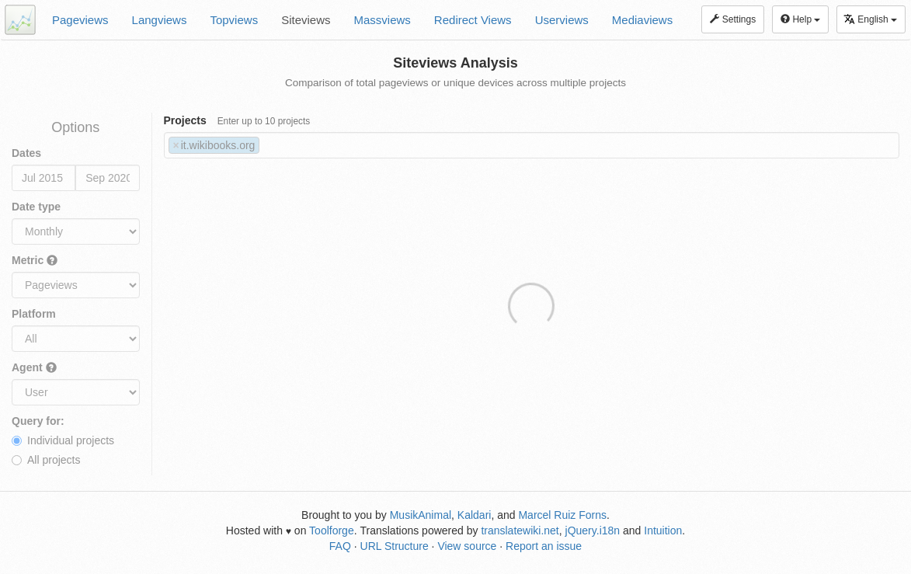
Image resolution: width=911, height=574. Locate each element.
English (870, 19)
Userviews (562, 19)
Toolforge (331, 530)
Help (800, 19)
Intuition (663, 530)
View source (466, 546)
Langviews (159, 19)
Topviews (234, 19)
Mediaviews (642, 19)
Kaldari (474, 515)
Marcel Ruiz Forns (562, 515)
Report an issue (544, 546)
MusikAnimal (420, 515)
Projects (237, 120)
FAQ (340, 546)
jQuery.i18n (593, 530)
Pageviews (80, 19)
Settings (733, 19)
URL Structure (394, 546)
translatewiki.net (519, 530)
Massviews (382, 19)
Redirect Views (473, 19)
